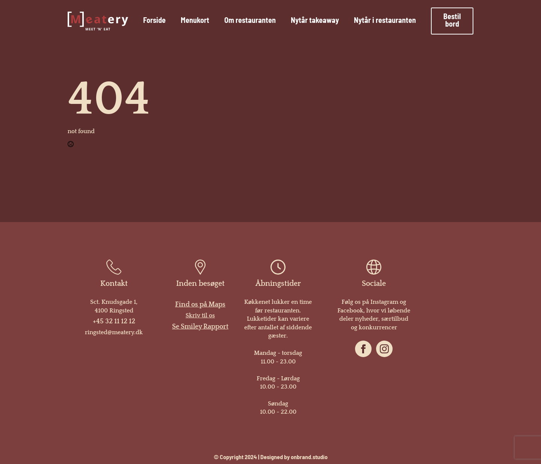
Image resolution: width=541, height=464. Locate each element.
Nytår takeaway (315, 21)
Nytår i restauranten (385, 21)
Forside (154, 21)
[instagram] (384, 349)
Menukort (195, 21)
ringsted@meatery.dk (114, 332)
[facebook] (363, 349)
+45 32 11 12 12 (114, 321)
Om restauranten (250, 21)
